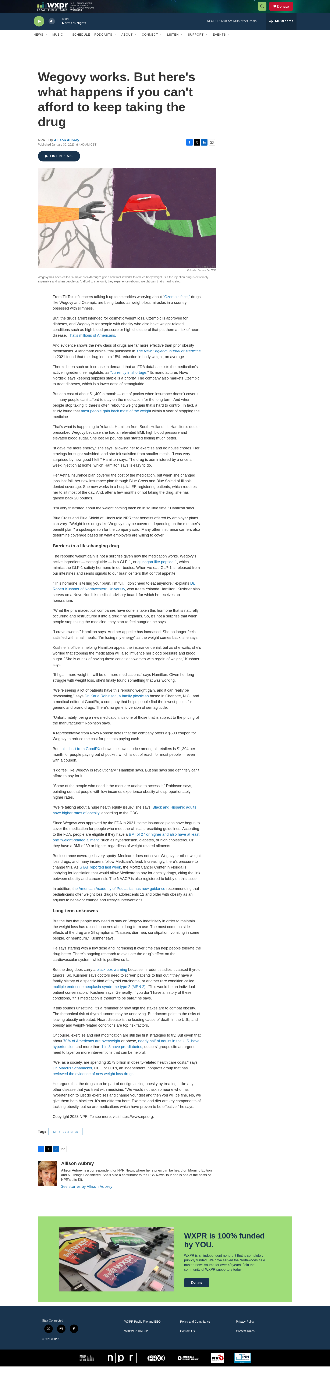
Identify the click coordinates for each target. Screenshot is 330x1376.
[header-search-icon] (264, 11)
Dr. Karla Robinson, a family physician (117, 705)
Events (219, 44)
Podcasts (103, 44)
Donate (285, 11)
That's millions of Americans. (92, 345)
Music (58, 44)
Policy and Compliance (195, 1331)
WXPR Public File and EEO (142, 1331)
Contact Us (187, 1340)
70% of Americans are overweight (92, 1050)
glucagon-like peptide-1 (156, 571)
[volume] (51, 31)
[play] (39, 30)
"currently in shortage (128, 382)
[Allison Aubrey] (47, 1183)
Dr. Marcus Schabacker (72, 1078)
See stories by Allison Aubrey (86, 1195)
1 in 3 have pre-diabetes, (121, 1056)
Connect (150, 44)
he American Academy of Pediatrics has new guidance (119, 898)
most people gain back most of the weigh (115, 420)
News (38, 44)
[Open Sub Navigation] (46, 44)
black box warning (112, 979)
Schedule (81, 44)
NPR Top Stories (65, 1141)
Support (195, 44)
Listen (173, 44)
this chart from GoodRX (80, 758)
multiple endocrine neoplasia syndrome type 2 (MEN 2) (99, 996)
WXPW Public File (136, 1340)
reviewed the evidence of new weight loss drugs (93, 1083)
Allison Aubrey (66, 150)
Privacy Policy (245, 1331)
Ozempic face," (177, 306)
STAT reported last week (100, 877)
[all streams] (281, 30)
